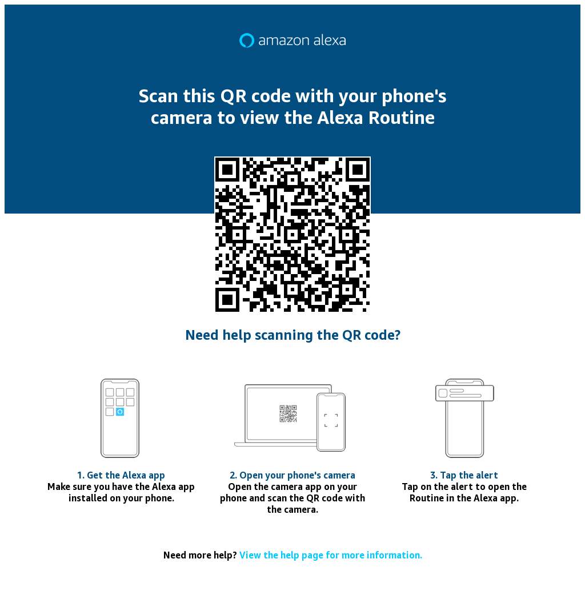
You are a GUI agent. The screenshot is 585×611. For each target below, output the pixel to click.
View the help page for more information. (330, 555)
